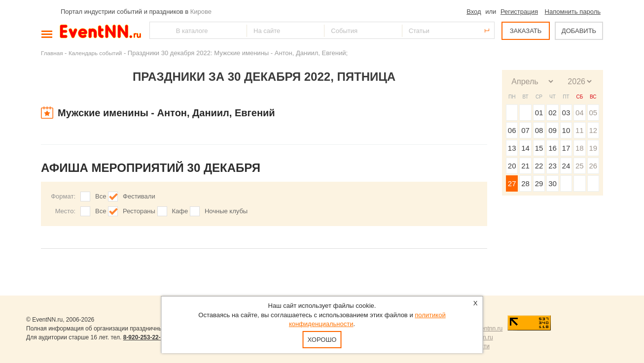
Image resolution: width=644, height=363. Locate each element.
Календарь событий (95, 53)
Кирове (201, 11)
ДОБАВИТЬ (579, 30)
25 (579, 166)
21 (525, 166)
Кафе (180, 211)
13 (512, 148)
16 (552, 148)
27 (512, 183)
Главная (52, 53)
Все (100, 196)
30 (552, 183)
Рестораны (139, 211)
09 (552, 130)
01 (539, 112)
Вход (473, 11)
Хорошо (322, 339)
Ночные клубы (226, 211)
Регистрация (519, 11)
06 (512, 130)
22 (539, 166)
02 (552, 112)
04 (579, 112)
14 (525, 148)
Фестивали (139, 196)
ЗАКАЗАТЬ (526, 30)
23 (552, 166)
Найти (157, 30)
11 (579, 130)
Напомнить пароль (573, 11)
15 (539, 148)
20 (512, 166)
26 (593, 166)
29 (539, 183)
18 (579, 148)
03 (566, 112)
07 (525, 130)
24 (566, 166)
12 (593, 130)
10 (566, 130)
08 (539, 130)
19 (593, 148)
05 (593, 112)
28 (525, 183)
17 (566, 148)
